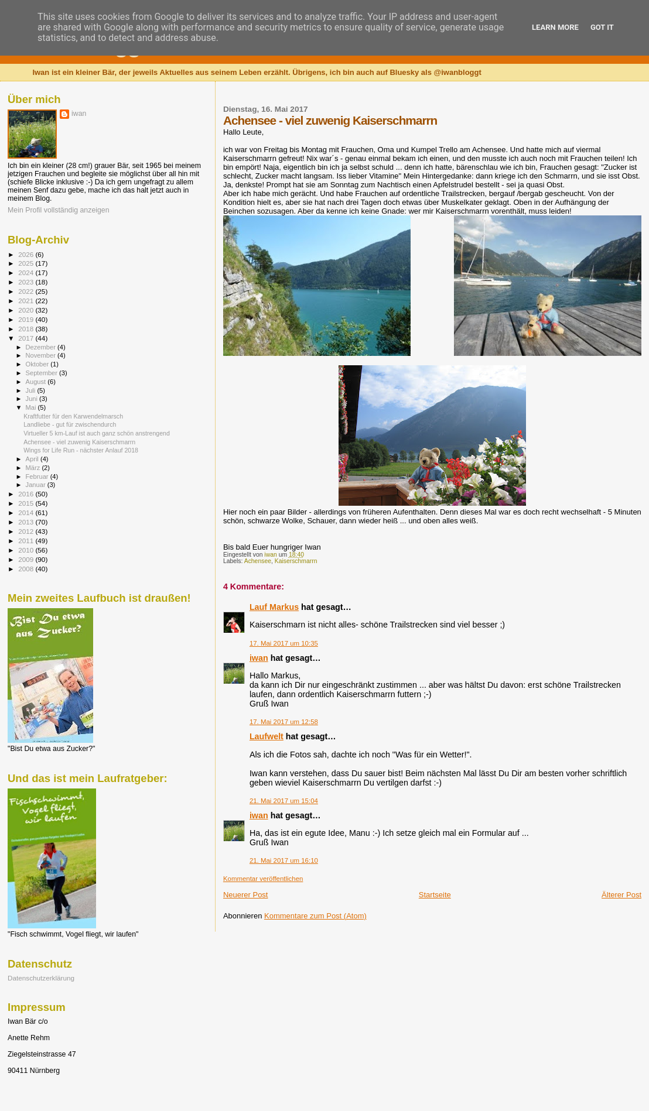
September (43, 372)
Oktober (38, 364)
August (37, 381)
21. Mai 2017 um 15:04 (284, 800)
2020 (26, 310)
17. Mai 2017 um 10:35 (284, 643)
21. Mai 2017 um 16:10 (284, 860)
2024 (26, 272)
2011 (26, 540)
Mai (32, 407)
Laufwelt (266, 736)
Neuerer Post (245, 894)
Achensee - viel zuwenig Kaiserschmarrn (79, 441)
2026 (26, 254)
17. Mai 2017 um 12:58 (284, 721)
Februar (38, 476)
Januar (36, 484)
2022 (26, 291)
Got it (602, 27)
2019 (26, 319)
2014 (26, 512)
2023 (26, 282)
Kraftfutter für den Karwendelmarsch (73, 416)
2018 (26, 328)
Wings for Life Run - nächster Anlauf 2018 (80, 450)
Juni (33, 398)
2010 (26, 550)
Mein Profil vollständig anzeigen (59, 210)
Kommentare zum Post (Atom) (315, 915)
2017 (26, 338)
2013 (26, 522)
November (41, 355)
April (33, 458)
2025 (26, 263)
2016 (26, 494)
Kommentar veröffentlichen (263, 878)
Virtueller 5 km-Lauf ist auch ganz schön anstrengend (96, 433)
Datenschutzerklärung (41, 978)
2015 (26, 503)
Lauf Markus (274, 607)
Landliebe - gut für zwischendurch (69, 424)
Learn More (555, 27)
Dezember (41, 347)
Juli (31, 390)
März (34, 467)
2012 (26, 531)
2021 (26, 300)
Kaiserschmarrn (296, 561)
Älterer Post (621, 894)
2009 (26, 559)
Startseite (435, 894)
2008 (26, 568)
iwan (259, 658)
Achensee (257, 561)
